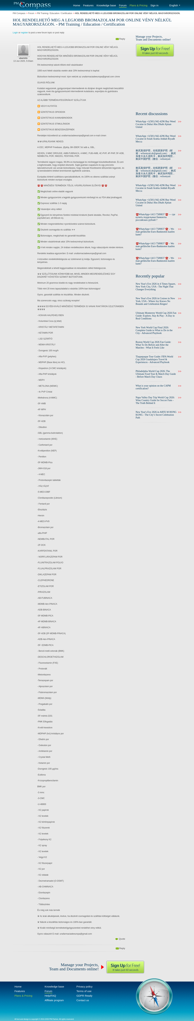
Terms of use (83, 991)
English (174, 5)
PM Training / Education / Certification (54, 13)
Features (88, 5)
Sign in (154, 5)
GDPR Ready (84, 995)
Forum (123, 5)
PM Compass (19, 13)
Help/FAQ (50, 995)
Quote (122, 939)
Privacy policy (84, 986)
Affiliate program (54, 1000)
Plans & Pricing (138, 5)
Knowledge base (106, 5)
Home (76, 5)
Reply (122, 39)
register (24, 32)
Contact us (82, 1000)
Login (15, 32)
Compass (32, 5)
